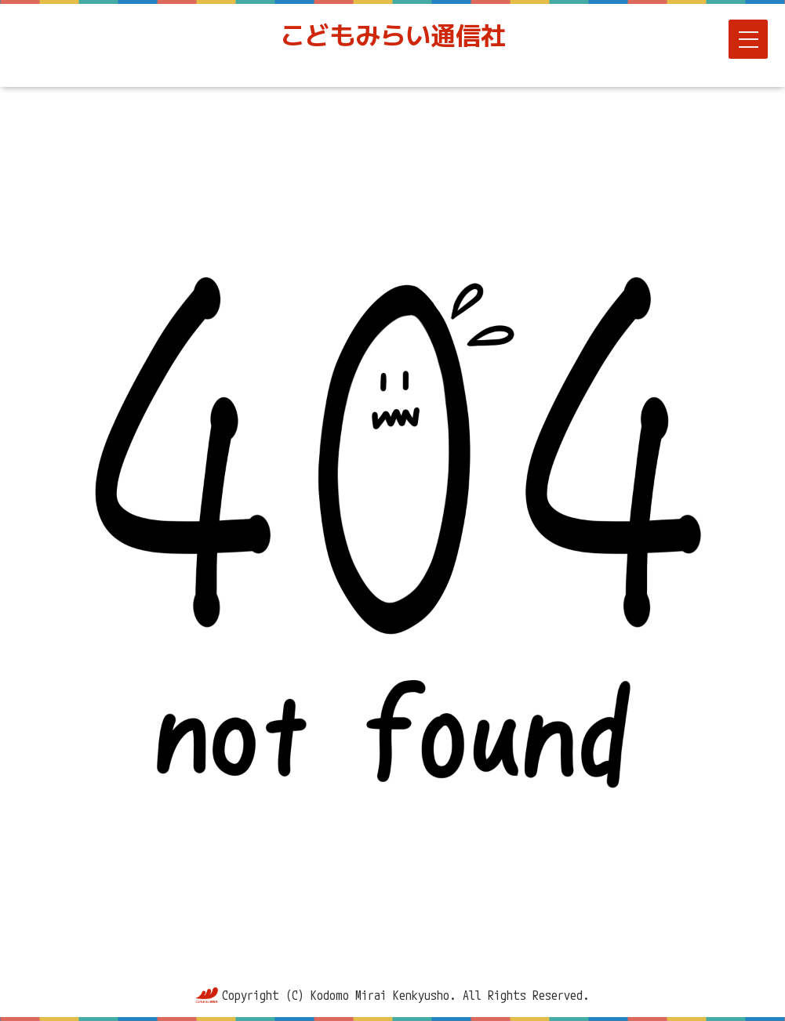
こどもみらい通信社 (393, 35)
